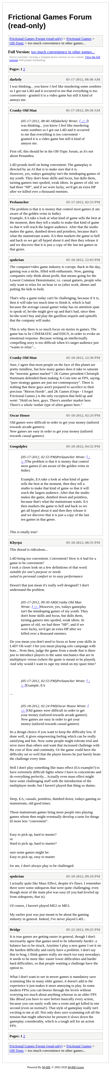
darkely (16, 79)
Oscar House (20, 415)
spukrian (17, 260)
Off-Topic (17, 43)
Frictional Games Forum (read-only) (36, 39)
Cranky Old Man (23, 110)
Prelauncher (19, 202)
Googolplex (18, 446)
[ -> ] (83, 121)
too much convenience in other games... (63, 52)
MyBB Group (76, 1067)
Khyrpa (16, 542)
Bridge (15, 929)
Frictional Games (78, 39)
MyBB (46, 1067)
